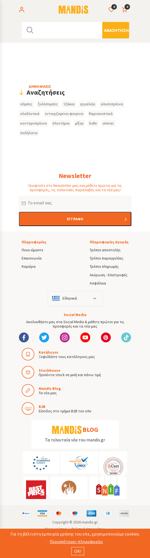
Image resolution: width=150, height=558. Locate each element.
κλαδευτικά (29, 113)
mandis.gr (90, 522)
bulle (93, 123)
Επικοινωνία (32, 258)
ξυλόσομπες (48, 104)
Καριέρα (29, 266)
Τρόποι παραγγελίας (106, 258)
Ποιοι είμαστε (32, 249)
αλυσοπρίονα (112, 104)
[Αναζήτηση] (115, 30)
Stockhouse (49, 370)
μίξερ (79, 123)
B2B (42, 406)
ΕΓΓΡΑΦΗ (75, 218)
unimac (108, 123)
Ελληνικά (70, 298)
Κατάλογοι (48, 352)
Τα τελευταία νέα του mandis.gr (75, 439)
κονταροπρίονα (33, 123)
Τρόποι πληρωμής (104, 266)
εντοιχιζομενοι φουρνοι (64, 113)
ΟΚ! (77, 551)
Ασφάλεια (98, 283)
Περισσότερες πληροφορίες (76, 541)
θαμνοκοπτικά (101, 113)
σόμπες (26, 104)
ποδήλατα (29, 132)
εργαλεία (87, 104)
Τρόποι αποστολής (105, 249)
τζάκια (69, 104)
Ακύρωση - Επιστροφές (109, 274)
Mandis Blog (50, 388)
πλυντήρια (61, 123)
